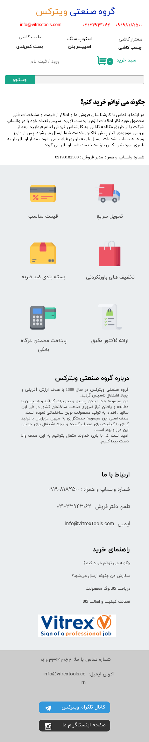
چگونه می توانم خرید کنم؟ (106, 563)
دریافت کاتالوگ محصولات (108, 589)
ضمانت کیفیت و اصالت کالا (106, 602)
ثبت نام (39, 61)
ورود (55, 61)
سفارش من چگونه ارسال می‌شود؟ (101, 576)
